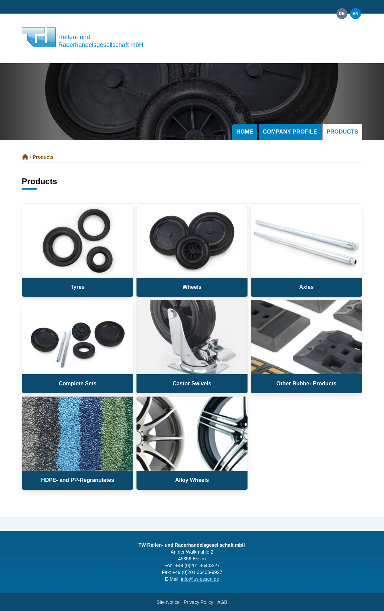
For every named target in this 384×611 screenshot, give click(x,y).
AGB (222, 602)
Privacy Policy (198, 602)
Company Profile (290, 132)
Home (244, 132)
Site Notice (168, 602)
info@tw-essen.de (200, 579)
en (355, 13)
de (342, 13)
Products (342, 132)
